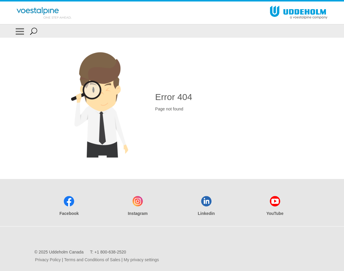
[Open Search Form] (34, 31)
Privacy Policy (48, 259)
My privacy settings (141, 259)
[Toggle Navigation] (20, 31)
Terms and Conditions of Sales (92, 259)
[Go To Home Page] (44, 12)
